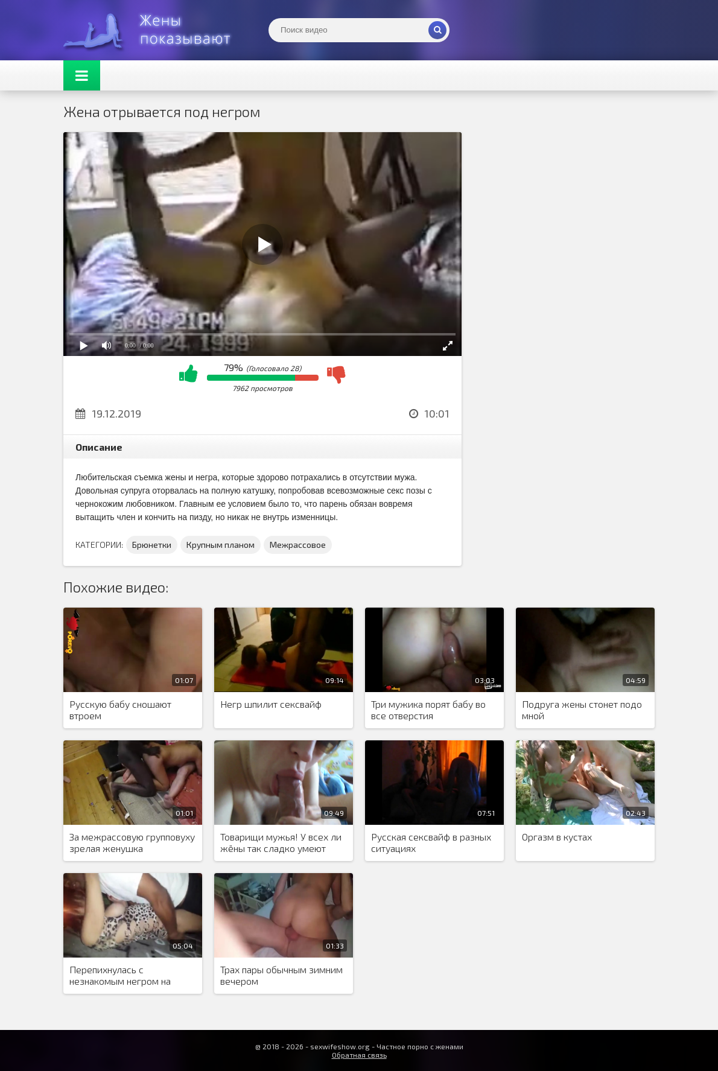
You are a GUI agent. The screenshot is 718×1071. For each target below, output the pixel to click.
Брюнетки (151, 544)
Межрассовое (298, 544)
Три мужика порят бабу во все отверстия (428, 709)
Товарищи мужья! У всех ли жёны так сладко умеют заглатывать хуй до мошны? (282, 843)
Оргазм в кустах (557, 836)
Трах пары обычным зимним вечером (281, 975)
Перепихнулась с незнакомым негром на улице (120, 976)
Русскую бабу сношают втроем (120, 709)
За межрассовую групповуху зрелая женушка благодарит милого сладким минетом (132, 843)
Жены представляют (153, 30)
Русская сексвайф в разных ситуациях (431, 842)
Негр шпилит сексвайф (271, 704)
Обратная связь (359, 1054)
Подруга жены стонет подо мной (582, 709)
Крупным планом (220, 544)
